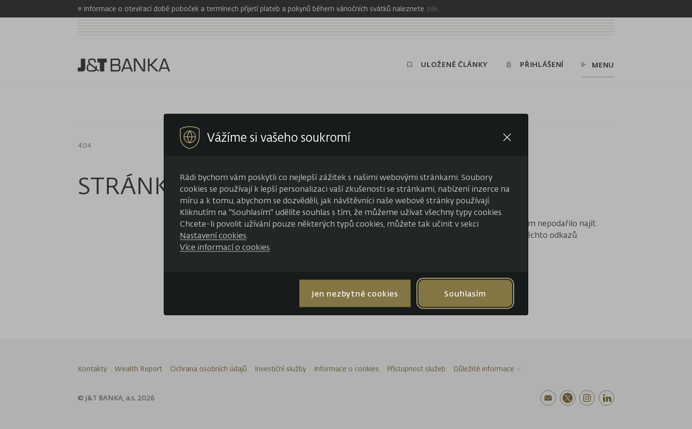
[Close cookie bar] (507, 137)
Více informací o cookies (225, 247)
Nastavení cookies (213, 235)
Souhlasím (465, 293)
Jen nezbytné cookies (354, 293)
